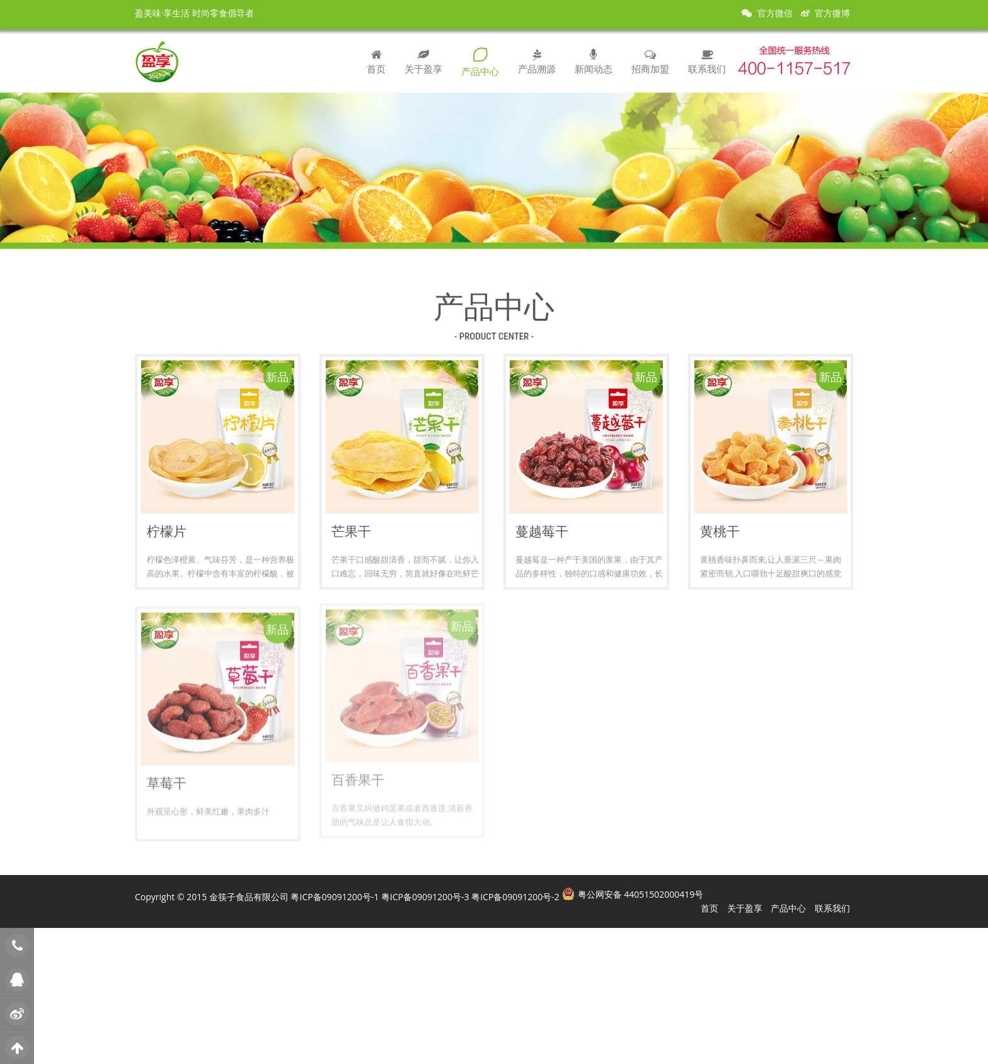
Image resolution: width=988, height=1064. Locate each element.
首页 (376, 61)
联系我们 (707, 61)
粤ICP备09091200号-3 (425, 897)
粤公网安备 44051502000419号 (641, 894)
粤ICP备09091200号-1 (334, 897)
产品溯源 (537, 61)
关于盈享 (423, 61)
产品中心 (480, 62)
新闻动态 (593, 61)
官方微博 (825, 13)
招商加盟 (650, 61)
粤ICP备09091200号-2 (515, 897)
